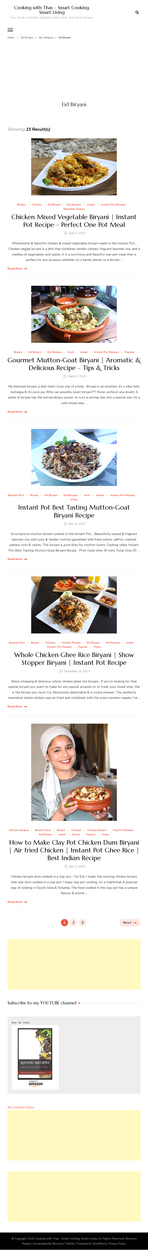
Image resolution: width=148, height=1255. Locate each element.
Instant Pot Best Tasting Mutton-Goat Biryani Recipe (74, 511)
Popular (129, 352)
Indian (91, 204)
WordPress (99, 1243)
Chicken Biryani (71, 642)
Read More (15, 268)
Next (127, 922)
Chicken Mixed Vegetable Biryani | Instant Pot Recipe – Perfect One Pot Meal (74, 220)
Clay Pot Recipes (123, 830)
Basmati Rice (16, 495)
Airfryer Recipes (19, 830)
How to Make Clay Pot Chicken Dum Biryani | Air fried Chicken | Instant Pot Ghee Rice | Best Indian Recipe (74, 850)
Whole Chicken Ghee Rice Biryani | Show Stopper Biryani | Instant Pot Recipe (74, 658)
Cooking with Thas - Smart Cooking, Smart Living (66, 1238)
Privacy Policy (117, 1243)
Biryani (21, 204)
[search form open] (137, 12)
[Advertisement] (74, 67)
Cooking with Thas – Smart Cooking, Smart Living (52, 10)
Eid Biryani (54, 204)
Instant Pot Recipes (113, 204)
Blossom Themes (63, 1243)
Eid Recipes (74, 204)
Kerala (76, 834)
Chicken (37, 204)
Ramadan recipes (74, 209)
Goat (71, 352)
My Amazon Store (21, 1107)
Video (74, 499)
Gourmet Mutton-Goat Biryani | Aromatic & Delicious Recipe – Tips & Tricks (74, 363)
